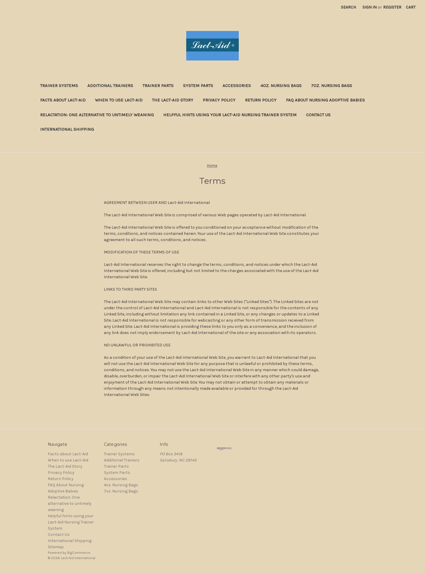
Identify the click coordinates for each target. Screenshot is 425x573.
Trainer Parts (158, 85)
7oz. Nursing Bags (331, 85)
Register (392, 7)
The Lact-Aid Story (172, 100)
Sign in (369, 7)
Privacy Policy (219, 100)
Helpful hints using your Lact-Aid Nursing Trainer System (230, 114)
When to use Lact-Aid (119, 100)
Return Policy (261, 100)
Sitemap (56, 546)
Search (348, 7)
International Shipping (67, 129)
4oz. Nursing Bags (281, 85)
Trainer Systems (59, 85)
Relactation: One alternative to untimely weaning (97, 114)
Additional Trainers (110, 85)
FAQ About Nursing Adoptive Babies (325, 100)
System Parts (198, 85)
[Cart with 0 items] (411, 7)
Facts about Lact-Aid (63, 100)
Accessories (237, 85)
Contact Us (318, 114)
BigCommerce (78, 553)
